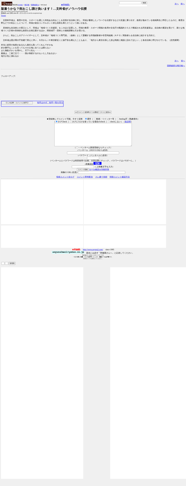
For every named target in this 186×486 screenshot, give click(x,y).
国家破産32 (35, 5)
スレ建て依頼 (101, 181)
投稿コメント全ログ (65, 181)
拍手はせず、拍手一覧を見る (50, 103)
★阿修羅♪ (65, 5)
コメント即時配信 (85, 181)
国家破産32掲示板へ (176, 66)
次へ (177, 4)
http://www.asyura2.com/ (93, 254)
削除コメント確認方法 (120, 181)
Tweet (3, 16)
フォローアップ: (8, 76)
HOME (20, 5)
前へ (183, 4)
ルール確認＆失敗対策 (99, 174)
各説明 (128, 122)
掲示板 (26, 5)
